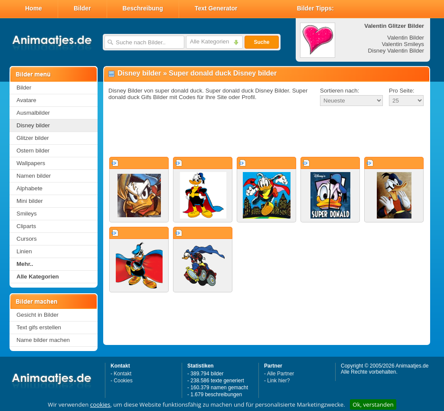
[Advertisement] (266, 132)
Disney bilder (33, 125)
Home (33, 8)
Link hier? (278, 381)
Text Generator (216, 8)
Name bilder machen (43, 340)
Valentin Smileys (403, 44)
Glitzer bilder (32, 138)
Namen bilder (33, 175)
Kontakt (122, 374)
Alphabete (29, 188)
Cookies (123, 381)
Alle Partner (280, 374)
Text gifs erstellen (38, 327)
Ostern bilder (32, 150)
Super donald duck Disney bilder (223, 73)
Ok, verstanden (373, 404)
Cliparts (26, 226)
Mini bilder (29, 201)
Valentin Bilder (405, 37)
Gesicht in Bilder (37, 315)
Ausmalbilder (33, 112)
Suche (261, 42)
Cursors (26, 238)
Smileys (26, 213)
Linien (24, 251)
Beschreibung (143, 8)
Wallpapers (30, 163)
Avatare (26, 100)
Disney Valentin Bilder (396, 50)
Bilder (82, 8)
